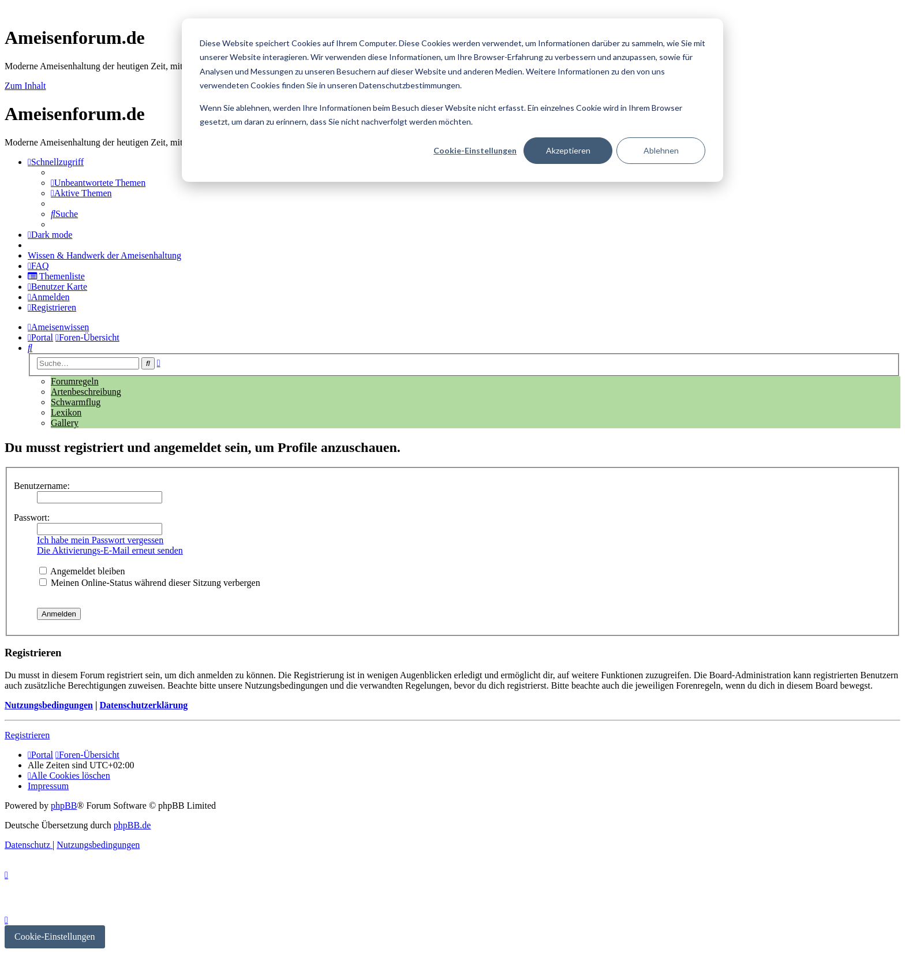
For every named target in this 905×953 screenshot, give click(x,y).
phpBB (64, 805)
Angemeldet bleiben (82, 571)
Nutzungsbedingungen (49, 705)
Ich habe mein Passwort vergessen (100, 540)
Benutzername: (42, 486)
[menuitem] (98, 183)
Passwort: (32, 517)
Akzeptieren (568, 150)
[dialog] (452, 100)
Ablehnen (661, 150)
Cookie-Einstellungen (475, 150)
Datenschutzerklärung (143, 705)
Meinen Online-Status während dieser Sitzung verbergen (149, 583)
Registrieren (27, 735)
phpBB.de (132, 825)
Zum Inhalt (25, 86)
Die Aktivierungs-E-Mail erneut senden (110, 550)
